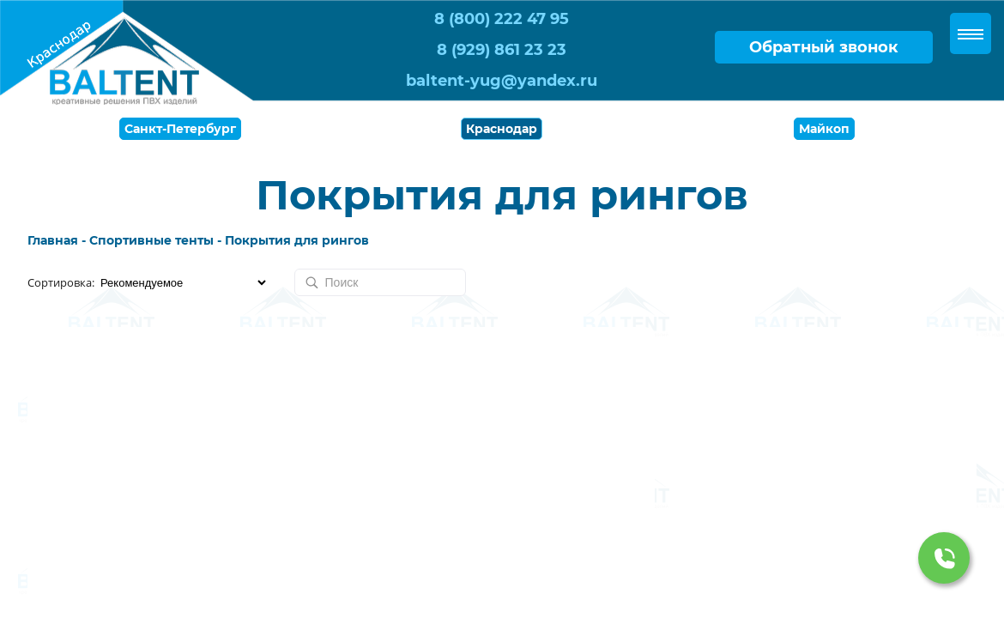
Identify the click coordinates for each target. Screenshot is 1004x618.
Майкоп (824, 128)
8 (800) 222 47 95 (501, 18)
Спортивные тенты (151, 240)
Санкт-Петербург (180, 128)
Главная (52, 240)
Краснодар (501, 128)
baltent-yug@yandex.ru (501, 80)
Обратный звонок (823, 47)
